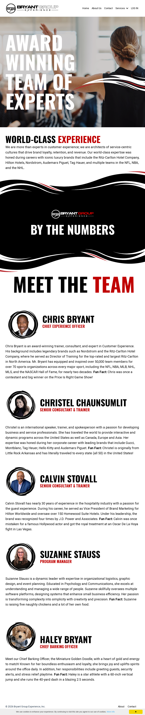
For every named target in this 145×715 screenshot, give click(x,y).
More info (111, 712)
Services (121, 8)
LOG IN (134, 8)
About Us (96, 8)
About (121, 708)
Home (85, 8)
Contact (108, 8)
